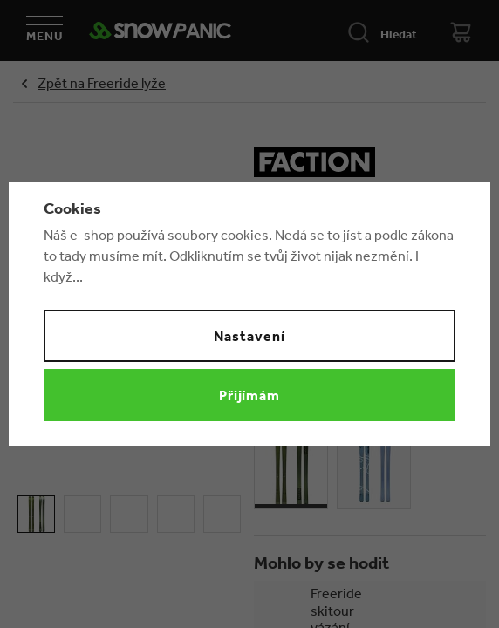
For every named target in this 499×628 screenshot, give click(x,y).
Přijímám (250, 395)
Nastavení (249, 336)
